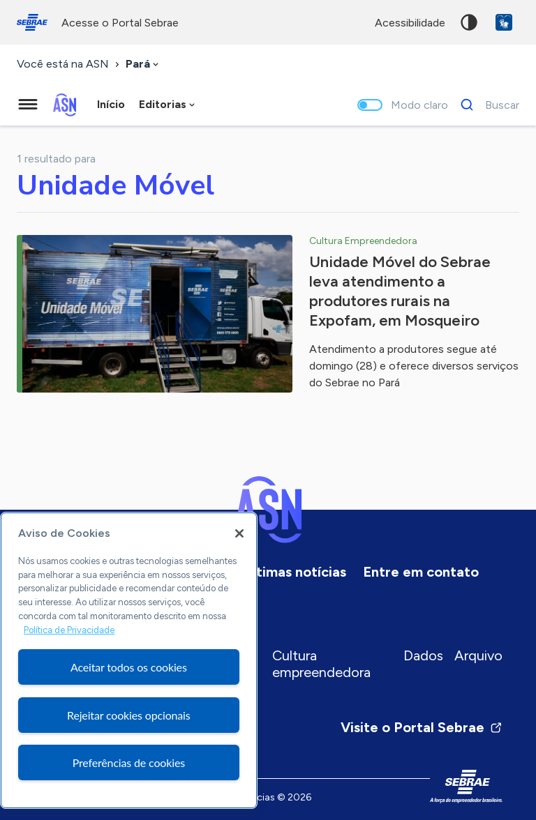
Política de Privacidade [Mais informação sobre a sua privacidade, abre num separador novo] (69, 630)
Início (111, 104)
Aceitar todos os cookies (128, 667)
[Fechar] (239, 533)
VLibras (504, 22)
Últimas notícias (294, 571)
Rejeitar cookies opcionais (129, 715)
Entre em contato (421, 571)
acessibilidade (410, 22)
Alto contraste (469, 22)
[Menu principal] (28, 104)
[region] (129, 660)
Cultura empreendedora (321, 664)
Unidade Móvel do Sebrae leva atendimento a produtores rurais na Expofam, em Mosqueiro (400, 291)
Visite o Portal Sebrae (421, 727)
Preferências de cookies (129, 762)
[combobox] (143, 64)
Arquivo (478, 655)
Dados (423, 655)
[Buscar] (486, 105)
